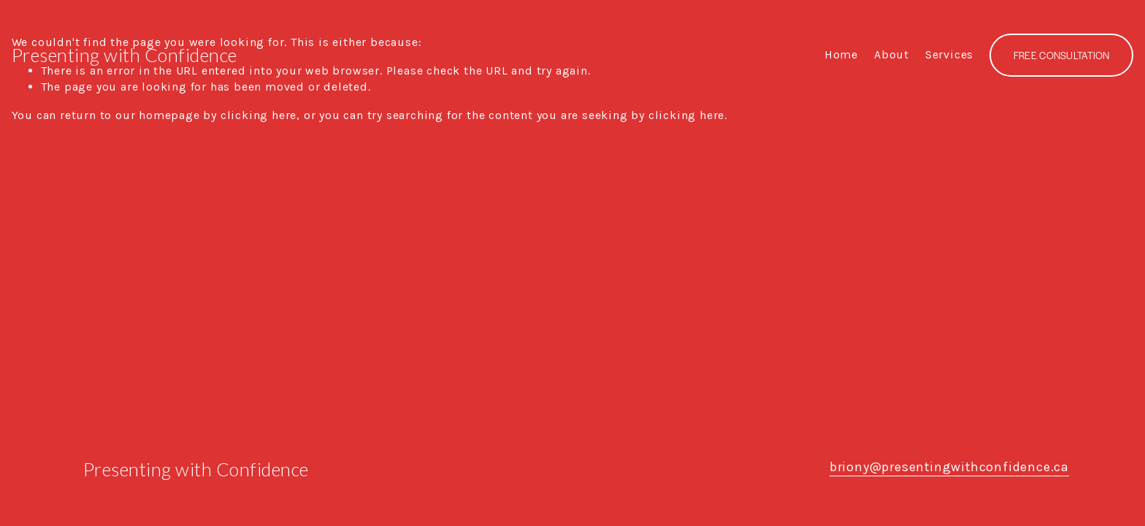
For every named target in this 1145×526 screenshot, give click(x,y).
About (891, 54)
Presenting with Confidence (124, 55)
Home (841, 54)
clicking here (258, 115)
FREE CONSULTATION (1062, 55)
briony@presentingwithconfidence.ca (949, 467)
